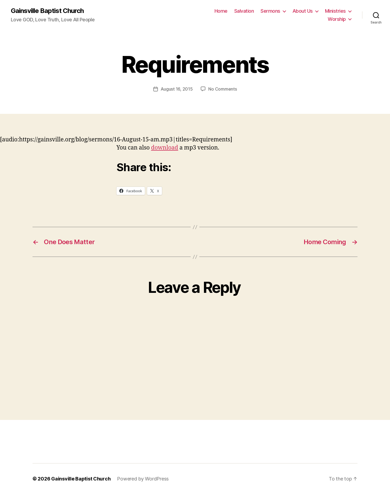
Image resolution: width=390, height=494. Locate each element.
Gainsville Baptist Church (47, 11)
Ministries (335, 11)
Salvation (244, 11)
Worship (337, 19)
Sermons (270, 11)
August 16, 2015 (177, 89)
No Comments (222, 89)
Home (220, 11)
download (164, 147)
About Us (302, 11)
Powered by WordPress (143, 479)
